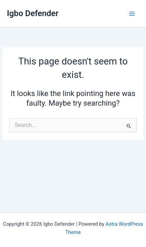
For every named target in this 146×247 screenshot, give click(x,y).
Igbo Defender (33, 13)
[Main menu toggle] (132, 14)
